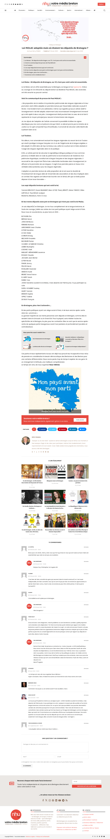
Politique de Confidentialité (42, 836)
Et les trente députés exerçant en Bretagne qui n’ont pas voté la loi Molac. (49, 70)
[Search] (104, 10)
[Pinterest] (11, 4)
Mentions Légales (30, 836)
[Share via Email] (82, 429)
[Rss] (22, 4)
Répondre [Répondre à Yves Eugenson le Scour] (86, 723)
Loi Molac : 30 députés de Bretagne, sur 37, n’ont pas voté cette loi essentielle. (50, 60)
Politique (31, 10)
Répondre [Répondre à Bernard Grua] (86, 683)
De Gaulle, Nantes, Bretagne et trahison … (32, 507)
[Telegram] (20, 4)
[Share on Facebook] (42, 429)
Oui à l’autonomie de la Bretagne (41, 339)
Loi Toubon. (29, 65)
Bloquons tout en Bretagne (55, 481)
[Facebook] (5, 4)
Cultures (60, 10)
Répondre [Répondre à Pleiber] (86, 573)
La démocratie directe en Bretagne (42, 347)
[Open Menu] (5, 10)
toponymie (77, 87)
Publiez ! (101, 4)
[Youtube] (15, 4)
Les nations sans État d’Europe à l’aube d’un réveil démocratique (78, 531)
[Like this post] (34, 429)
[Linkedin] (13, 4)
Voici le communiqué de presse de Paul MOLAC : (40, 63)
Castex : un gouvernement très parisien (78, 482)
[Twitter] (7, 4)
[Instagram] (9, 4)
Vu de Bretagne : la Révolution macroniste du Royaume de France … (32, 483)
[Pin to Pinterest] (62, 429)
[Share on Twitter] (52, 429)
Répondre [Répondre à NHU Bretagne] (86, 561)
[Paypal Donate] (80, 420)
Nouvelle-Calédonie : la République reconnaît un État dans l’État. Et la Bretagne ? (74, 339)
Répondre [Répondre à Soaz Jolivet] (86, 695)
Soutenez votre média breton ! (35, 75)
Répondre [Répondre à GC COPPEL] (86, 547)
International (78, 10)
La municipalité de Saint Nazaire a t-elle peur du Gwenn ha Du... (55, 507)
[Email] (17, 4)
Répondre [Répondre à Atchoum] (86, 668)
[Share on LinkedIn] (73, 429)
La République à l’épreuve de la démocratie (77, 507)
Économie (22, 10)
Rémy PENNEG (36, 51)
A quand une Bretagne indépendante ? (75, 347)
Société (39, 10)
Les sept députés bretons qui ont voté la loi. (39, 68)
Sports (69, 10)
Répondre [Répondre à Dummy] (86, 592)
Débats (88, 10)
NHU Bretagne (37, 561)
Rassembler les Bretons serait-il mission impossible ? (55, 531)
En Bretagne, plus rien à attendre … (36, 72)
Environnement (50, 10)
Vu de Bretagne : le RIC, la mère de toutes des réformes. (32, 531)
